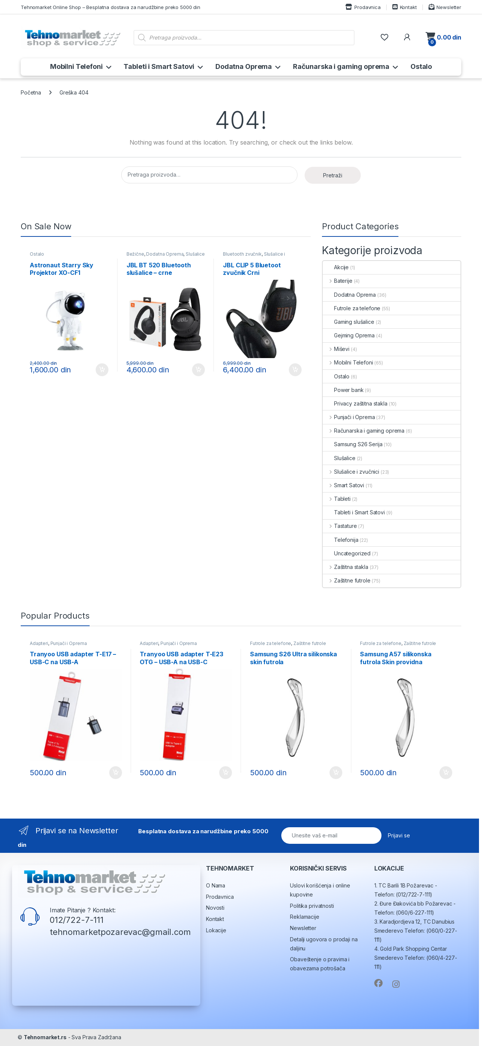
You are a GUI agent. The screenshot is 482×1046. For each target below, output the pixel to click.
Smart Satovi (343, 485)
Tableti (337, 499)
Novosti (215, 907)
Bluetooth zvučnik (242, 254)
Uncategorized (347, 553)
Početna (31, 92)
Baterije (337, 281)
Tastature (340, 526)
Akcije (336, 267)
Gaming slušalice (348, 322)
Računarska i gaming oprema (341, 66)
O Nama (215, 885)
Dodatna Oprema (243, 66)
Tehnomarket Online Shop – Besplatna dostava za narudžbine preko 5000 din (110, 7)
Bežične (135, 254)
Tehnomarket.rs (45, 1037)
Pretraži (332, 175)
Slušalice (339, 458)
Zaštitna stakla (345, 567)
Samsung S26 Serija (352, 444)
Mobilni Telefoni (76, 66)
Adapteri (39, 643)
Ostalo (421, 66)
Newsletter (445, 7)
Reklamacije (304, 916)
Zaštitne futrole (347, 580)
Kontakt (404, 7)
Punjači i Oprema (349, 417)
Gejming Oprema (349, 335)
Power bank (343, 390)
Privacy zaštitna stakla (355, 403)
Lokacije (216, 930)
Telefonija (340, 540)
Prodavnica (362, 7)
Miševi (336, 349)
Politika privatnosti (312, 906)
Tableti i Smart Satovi (159, 66)
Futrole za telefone (351, 308)
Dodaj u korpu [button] (102, 369)
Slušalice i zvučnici (351, 471)
